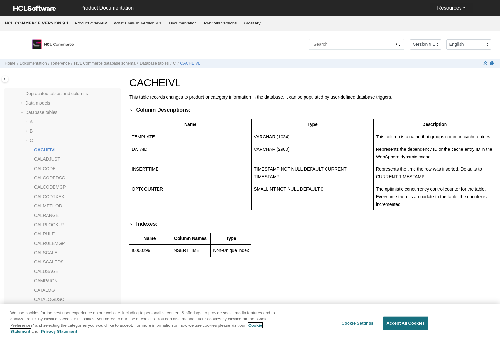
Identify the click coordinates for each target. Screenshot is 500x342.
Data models (37, 103)
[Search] (398, 44)
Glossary (252, 23)
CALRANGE (46, 215)
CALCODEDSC (49, 177)
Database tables (154, 63)
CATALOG (44, 290)
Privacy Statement (59, 335)
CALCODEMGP (50, 187)
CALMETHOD (48, 205)
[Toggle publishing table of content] (5, 79)
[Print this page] (493, 63)
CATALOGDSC (49, 299)
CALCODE (45, 168)
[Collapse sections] (486, 63)
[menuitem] (90, 23)
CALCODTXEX (49, 196)
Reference (60, 63)
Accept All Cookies (405, 327)
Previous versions (220, 23)
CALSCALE (45, 252)
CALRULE (44, 233)
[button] (22, 94)
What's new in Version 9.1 (137, 23)
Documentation (182, 23)
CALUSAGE (46, 271)
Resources (449, 7)
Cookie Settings (357, 327)
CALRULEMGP (49, 243)
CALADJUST (47, 159)
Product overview (91, 23)
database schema (105, 63)
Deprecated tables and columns (56, 93)
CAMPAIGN (46, 280)
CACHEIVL (190, 63)
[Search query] (356, 44)
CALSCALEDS (49, 261)
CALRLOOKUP (49, 224)
